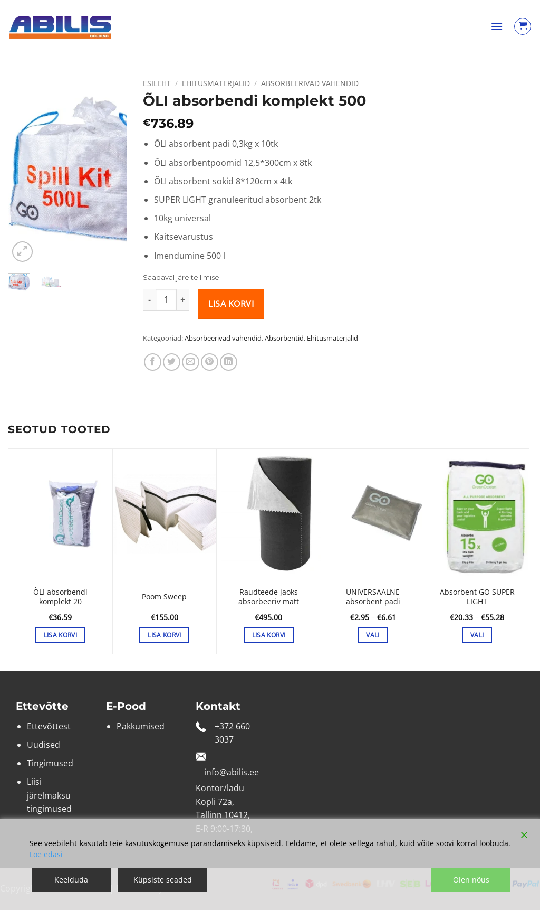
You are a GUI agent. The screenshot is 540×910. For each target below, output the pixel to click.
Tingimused (50, 763)
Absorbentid (284, 338)
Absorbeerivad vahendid (310, 83)
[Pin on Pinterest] (209, 362)
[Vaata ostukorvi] (522, 26)
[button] (496, 26)
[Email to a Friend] (190, 362)
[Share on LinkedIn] (228, 362)
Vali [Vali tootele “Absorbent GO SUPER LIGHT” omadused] (477, 635)
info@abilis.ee (231, 772)
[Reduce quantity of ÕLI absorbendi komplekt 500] (149, 299)
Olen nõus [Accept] (471, 880)
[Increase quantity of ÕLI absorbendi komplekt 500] (183, 299)
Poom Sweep (164, 597)
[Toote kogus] (166, 299)
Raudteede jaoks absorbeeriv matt (268, 597)
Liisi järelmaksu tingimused (49, 795)
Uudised (43, 744)
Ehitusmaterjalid (216, 83)
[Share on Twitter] (171, 362)
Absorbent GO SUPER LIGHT (477, 597)
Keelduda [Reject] (71, 880)
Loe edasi (46, 854)
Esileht (157, 83)
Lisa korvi (231, 303)
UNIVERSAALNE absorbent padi (373, 597)
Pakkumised (141, 726)
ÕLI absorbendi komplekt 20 (60, 597)
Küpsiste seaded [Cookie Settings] (162, 880)
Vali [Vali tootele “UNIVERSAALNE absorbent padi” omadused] (372, 635)
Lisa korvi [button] (60, 635)
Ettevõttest (49, 726)
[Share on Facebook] (152, 362)
